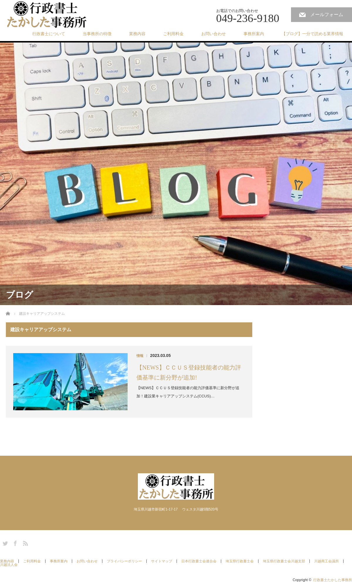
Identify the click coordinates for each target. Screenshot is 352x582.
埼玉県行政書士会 (240, 561)
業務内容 (137, 33)
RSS (24, 542)
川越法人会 (9, 564)
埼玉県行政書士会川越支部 (284, 561)
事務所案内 (253, 33)
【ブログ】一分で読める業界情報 (312, 33)
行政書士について (48, 33)
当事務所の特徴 (97, 33)
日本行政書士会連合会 (198, 561)
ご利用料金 (173, 33)
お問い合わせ (213, 33)
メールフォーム (326, 14)
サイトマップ (161, 561)
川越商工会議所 (326, 561)
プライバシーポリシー (124, 561)
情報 (139, 356)
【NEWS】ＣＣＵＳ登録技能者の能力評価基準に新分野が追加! (188, 372)
